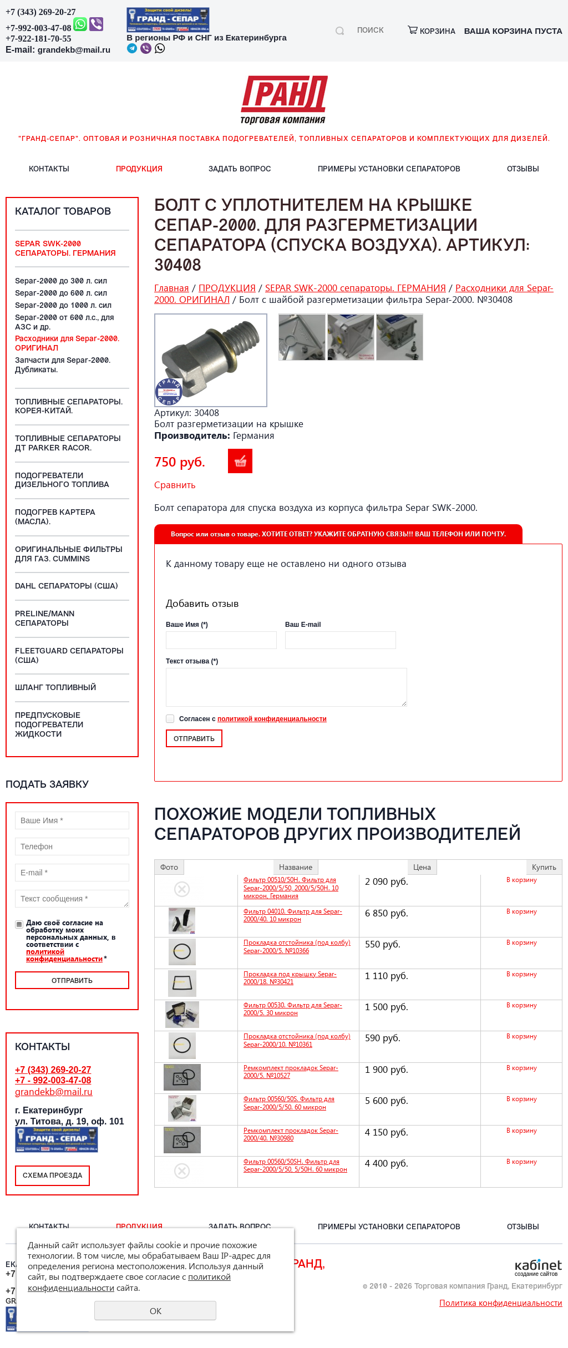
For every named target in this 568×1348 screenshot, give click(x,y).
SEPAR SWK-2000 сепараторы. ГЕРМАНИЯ (65, 249)
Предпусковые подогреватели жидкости (49, 725)
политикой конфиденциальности (64, 954)
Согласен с (253, 719)
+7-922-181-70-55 (38, 38)
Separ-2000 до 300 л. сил (61, 281)
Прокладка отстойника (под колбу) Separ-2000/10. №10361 (297, 1040)
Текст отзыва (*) (192, 661)
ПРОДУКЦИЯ (139, 169)
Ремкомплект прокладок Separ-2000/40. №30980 (291, 1134)
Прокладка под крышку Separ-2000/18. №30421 (290, 978)
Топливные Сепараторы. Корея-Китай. (69, 407)
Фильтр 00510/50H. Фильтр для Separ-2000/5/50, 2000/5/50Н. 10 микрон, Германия (291, 887)
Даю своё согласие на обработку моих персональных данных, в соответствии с (71, 940)
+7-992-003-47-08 (38, 28)
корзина (431, 32)
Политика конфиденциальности (500, 1302)
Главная (171, 287)
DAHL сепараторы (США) (66, 586)
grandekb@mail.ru (74, 49)
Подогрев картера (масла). (55, 517)
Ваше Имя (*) (187, 625)
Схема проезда (52, 1176)
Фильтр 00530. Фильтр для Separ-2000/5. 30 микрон (293, 1009)
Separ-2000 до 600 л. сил (61, 294)
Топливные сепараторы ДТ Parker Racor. (68, 444)
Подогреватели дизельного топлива (62, 481)
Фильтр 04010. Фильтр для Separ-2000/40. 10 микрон (293, 915)
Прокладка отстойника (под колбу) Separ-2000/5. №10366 (297, 946)
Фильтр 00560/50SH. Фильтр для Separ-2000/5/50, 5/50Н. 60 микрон (295, 1165)
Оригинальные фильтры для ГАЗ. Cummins (69, 555)
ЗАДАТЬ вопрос (240, 169)
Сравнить (175, 484)
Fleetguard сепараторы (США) (69, 656)
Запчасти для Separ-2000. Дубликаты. (62, 365)
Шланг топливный (55, 688)
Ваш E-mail (303, 625)
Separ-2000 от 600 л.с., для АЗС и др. (64, 323)
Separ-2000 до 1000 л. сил (63, 306)
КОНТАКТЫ (49, 169)
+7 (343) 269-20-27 (40, 12)
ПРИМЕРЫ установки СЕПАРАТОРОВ (389, 169)
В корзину (240, 461)
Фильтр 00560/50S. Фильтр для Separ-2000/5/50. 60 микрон (289, 1102)
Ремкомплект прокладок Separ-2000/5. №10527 (291, 1071)
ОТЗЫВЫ (523, 169)
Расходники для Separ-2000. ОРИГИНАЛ (67, 344)
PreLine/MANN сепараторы (44, 619)
